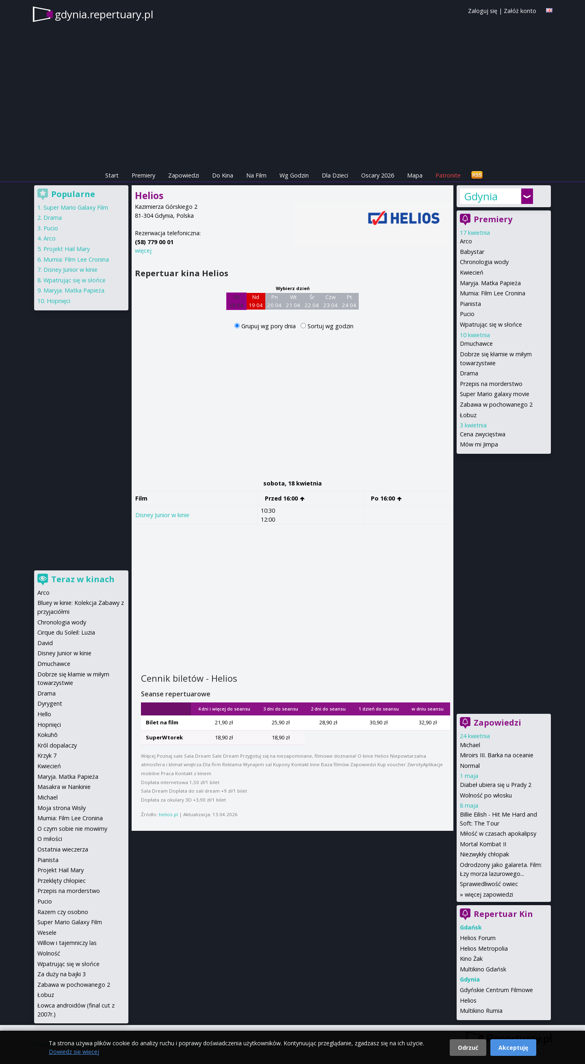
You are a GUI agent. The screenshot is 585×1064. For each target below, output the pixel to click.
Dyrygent (49, 703)
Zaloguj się (482, 11)
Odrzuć (468, 1047)
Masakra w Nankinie (64, 787)
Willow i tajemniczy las (67, 943)
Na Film (256, 175)
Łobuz (468, 415)
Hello (44, 714)
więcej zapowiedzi (489, 894)
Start (112, 175)
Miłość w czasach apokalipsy (498, 833)
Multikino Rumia (481, 1010)
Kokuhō (47, 735)
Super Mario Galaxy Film (75, 207)
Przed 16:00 (285, 498)
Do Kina (222, 175)
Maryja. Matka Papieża (490, 283)
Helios (468, 1000)
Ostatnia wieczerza (62, 849)
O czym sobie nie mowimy (72, 828)
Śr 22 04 (312, 301)
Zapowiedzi (183, 175)
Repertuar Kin (503, 913)
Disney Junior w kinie (162, 515)
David (45, 643)
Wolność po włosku (486, 795)
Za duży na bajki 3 (61, 974)
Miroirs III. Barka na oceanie (496, 755)
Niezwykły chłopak (484, 854)
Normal (470, 765)
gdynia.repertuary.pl (104, 14)
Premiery (143, 175)
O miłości (49, 839)
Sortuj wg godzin (330, 326)
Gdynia (481, 196)
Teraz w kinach (83, 579)
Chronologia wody (484, 262)
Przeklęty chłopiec (61, 880)
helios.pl (168, 814)
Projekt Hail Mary (66, 249)
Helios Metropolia (484, 948)
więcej (143, 250)
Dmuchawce (476, 343)
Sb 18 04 (236, 301)
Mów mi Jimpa (479, 444)
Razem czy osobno (62, 912)
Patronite (448, 175)
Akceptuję (513, 1047)
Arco (466, 241)
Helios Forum (478, 938)
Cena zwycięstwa (482, 434)
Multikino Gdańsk (483, 969)
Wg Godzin (294, 175)
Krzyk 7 (46, 755)
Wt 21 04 (293, 301)
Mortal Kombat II (483, 844)
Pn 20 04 (274, 301)
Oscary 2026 (377, 175)
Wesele (46, 932)
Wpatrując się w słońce (491, 324)
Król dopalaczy (57, 745)
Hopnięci (58, 301)
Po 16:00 (386, 498)
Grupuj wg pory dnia (269, 326)
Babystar (472, 252)
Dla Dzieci (335, 175)
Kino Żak (471, 958)
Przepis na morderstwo (491, 384)
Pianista (470, 304)
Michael (470, 745)
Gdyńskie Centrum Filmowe (496, 990)
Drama (469, 373)
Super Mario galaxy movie (494, 394)
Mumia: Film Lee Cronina (492, 293)
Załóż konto (520, 11)
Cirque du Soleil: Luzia (66, 632)
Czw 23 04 (330, 301)
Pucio (467, 314)
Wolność (48, 953)
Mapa (414, 175)
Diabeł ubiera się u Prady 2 (495, 785)
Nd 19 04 (256, 301)
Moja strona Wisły (61, 808)
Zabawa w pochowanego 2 (496, 404)
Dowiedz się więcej (74, 1051)
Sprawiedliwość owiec (489, 884)
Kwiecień (471, 272)
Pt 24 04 (349, 301)
